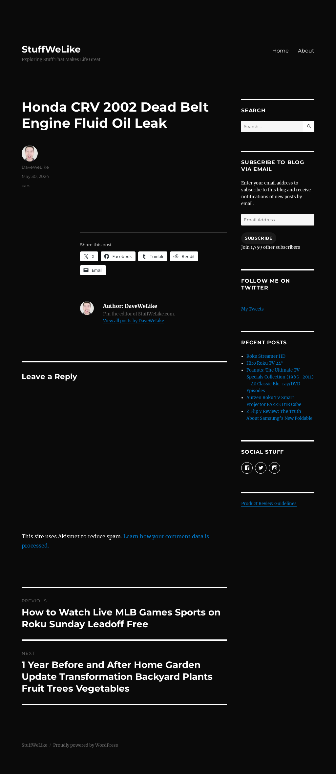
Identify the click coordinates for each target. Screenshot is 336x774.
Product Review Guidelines (269, 503)
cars (26, 185)
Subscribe (258, 238)
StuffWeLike (51, 49)
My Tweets (252, 309)
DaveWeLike (35, 167)
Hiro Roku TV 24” (265, 363)
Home (280, 51)
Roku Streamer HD (265, 356)
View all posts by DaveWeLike (133, 321)
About (306, 51)
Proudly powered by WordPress (85, 745)
